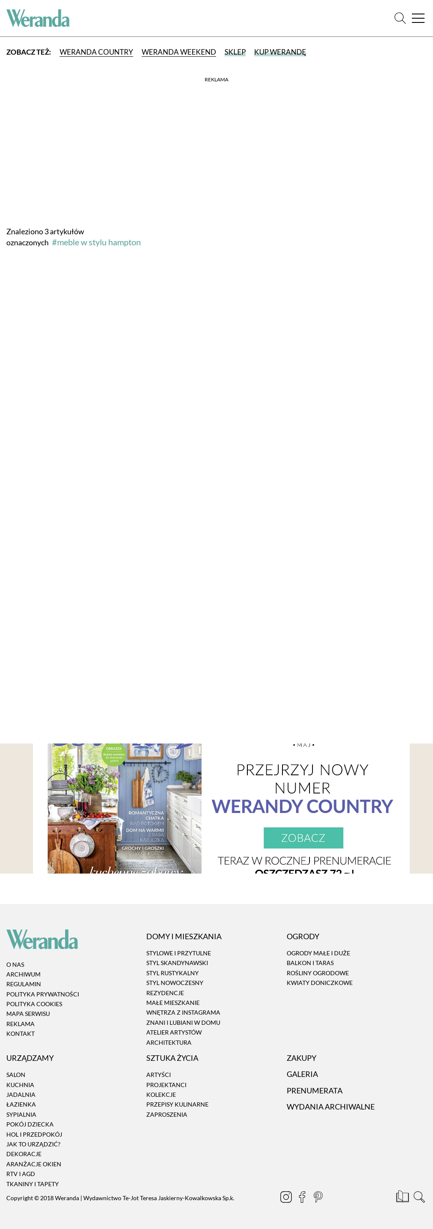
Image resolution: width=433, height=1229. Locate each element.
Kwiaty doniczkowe (320, 982)
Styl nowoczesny (174, 982)
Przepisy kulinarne (177, 1104)
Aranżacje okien (33, 1164)
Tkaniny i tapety (32, 1183)
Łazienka (21, 1104)
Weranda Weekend (179, 51)
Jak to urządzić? (33, 1144)
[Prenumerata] (403, 1198)
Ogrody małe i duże (318, 953)
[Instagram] (287, 1198)
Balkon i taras (310, 963)
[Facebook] (303, 1198)
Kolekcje (161, 1094)
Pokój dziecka (30, 1124)
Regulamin (23, 984)
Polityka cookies (34, 1003)
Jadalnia (21, 1094)
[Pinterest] (319, 1198)
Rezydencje (165, 992)
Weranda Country (96, 51)
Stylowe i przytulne (178, 953)
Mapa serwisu (28, 1014)
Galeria (302, 1074)
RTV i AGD (20, 1173)
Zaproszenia (166, 1114)
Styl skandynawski (177, 963)
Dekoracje (23, 1154)
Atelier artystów (174, 1032)
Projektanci (166, 1084)
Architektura (169, 1042)
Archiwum (23, 974)
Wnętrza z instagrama (183, 1012)
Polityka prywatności (42, 994)
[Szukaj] (400, 18)
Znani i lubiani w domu (183, 1022)
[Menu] (418, 18)
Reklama (20, 1023)
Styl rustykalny (172, 973)
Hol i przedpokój (34, 1134)
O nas (15, 964)
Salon (15, 1074)
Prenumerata (315, 1090)
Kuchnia (20, 1084)
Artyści (158, 1074)
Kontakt (20, 1033)
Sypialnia (21, 1114)
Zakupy (301, 1058)
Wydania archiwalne (331, 1106)
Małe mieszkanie (173, 1002)
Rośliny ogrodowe (318, 973)
